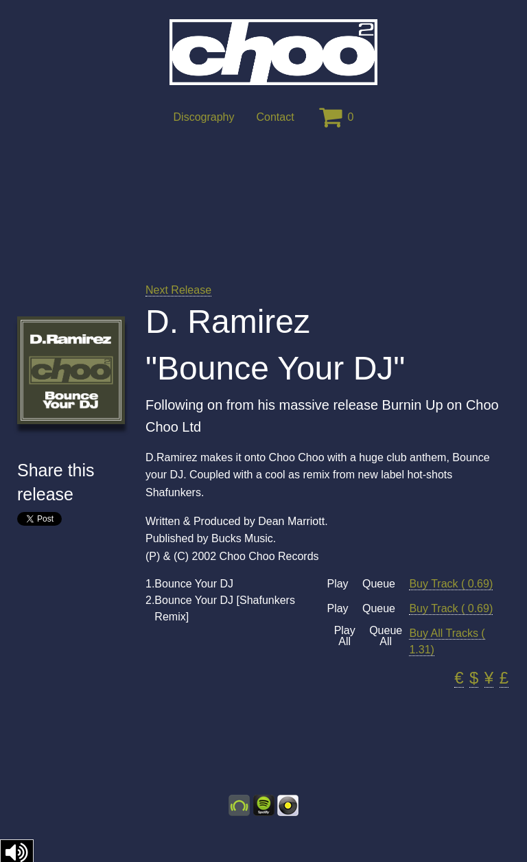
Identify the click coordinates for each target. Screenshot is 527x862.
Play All (344, 636)
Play (337, 584)
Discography (204, 117)
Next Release (178, 290)
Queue (378, 584)
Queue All (385, 636)
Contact (275, 117)
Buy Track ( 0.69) (451, 584)
